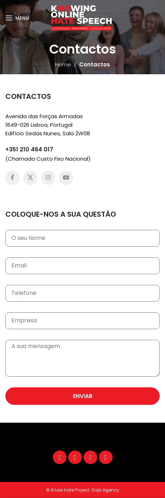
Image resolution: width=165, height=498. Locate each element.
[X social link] (30, 178)
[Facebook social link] (12, 178)
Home (63, 64)
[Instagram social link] (48, 178)
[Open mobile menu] (17, 18)
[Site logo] (82, 17)
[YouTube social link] (66, 178)
